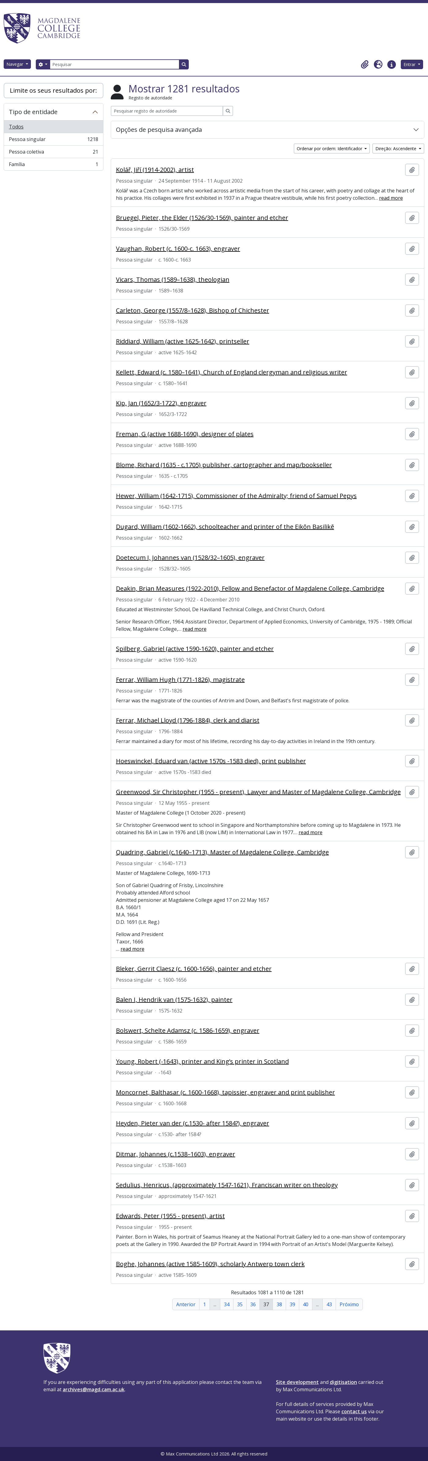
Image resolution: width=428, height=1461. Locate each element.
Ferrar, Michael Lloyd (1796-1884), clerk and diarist (187, 720)
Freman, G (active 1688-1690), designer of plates (185, 434)
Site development (297, 1382)
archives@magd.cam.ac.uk (94, 1389)
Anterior (185, 1304)
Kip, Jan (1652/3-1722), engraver (161, 403)
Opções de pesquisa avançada (159, 129)
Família (53, 165)
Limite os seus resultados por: (53, 90)
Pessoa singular (53, 141)
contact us (354, 1411)
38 (279, 1304)
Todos (16, 126)
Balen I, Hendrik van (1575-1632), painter (174, 999)
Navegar (15, 64)
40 (305, 1304)
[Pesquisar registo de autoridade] (167, 111)
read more (391, 198)
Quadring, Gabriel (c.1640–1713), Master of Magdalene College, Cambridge (222, 852)
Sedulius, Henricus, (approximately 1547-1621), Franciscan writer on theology (227, 1185)
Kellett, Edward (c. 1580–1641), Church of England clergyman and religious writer (231, 372)
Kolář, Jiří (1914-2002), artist (155, 169)
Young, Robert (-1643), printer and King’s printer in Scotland (202, 1061)
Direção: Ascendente (396, 148)
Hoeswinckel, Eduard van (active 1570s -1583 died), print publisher (211, 761)
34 (226, 1304)
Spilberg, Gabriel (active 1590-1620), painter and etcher (195, 648)
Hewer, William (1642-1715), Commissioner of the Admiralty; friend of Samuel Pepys (236, 496)
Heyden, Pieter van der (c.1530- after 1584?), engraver (192, 1123)
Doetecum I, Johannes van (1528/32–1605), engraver (190, 557)
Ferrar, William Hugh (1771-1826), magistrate (180, 679)
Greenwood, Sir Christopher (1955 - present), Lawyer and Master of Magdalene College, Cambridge (258, 792)
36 (253, 1304)
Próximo (349, 1304)
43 (329, 1304)
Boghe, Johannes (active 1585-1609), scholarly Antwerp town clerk (210, 1264)
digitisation (343, 1382)
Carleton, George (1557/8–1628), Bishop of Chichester (192, 310)
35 (240, 1304)
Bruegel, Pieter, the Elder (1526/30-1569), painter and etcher (202, 217)
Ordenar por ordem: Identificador (330, 148)
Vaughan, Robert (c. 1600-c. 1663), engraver (178, 248)
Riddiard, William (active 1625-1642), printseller (182, 341)
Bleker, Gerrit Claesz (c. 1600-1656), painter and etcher (194, 968)
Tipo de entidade (33, 112)
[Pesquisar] (114, 64)
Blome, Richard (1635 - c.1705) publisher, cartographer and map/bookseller (224, 465)
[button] (364, 64)
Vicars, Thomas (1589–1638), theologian (172, 279)
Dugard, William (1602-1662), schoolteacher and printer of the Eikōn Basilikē (225, 526)
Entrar (410, 64)
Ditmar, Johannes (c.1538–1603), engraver (175, 1154)
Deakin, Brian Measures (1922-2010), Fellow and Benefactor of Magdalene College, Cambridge (250, 588)
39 (292, 1304)
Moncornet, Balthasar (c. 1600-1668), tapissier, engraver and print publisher (225, 1092)
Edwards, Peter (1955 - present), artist (170, 1216)
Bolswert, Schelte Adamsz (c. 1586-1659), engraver (187, 1030)
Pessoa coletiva (53, 153)
